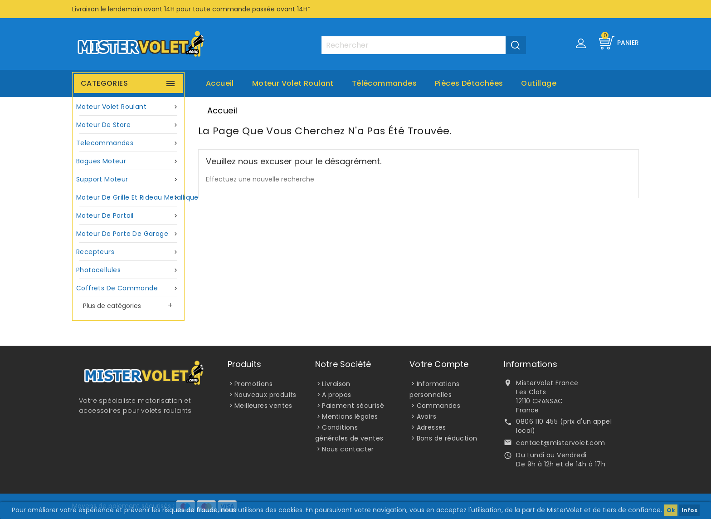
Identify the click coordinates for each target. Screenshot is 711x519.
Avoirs (426, 416)
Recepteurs (128, 252)
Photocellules (128, 270)
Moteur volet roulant (293, 83)
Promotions (253, 383)
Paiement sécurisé (353, 405)
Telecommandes (128, 143)
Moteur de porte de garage (128, 234)
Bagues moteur (128, 161)
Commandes (439, 405)
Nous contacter (348, 449)
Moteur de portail (128, 215)
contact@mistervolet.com (560, 442)
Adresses (431, 427)
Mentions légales (350, 416)
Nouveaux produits (265, 394)
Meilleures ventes (263, 405)
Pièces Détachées (469, 83)
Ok (671, 510)
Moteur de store (128, 125)
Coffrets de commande (128, 288)
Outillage (538, 83)
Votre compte (438, 364)
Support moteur (128, 179)
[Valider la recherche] (516, 45)
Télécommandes (384, 83)
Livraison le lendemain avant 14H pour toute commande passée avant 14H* (191, 9)
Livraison (336, 383)
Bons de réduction (447, 438)
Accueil (220, 83)
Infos (689, 510)
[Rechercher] (423, 45)
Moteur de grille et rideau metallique (129, 197)
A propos (336, 394)
